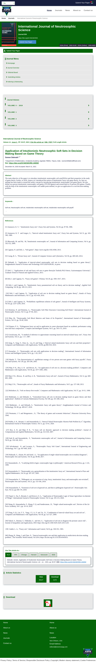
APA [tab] (15, 555)
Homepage (10, 63)
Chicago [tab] (24, 555)
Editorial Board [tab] (12, 72)
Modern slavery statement (69, 660)
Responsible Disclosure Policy (38, 660)
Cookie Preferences (88, 660)
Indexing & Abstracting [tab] (14, 82)
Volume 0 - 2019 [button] (15, 105)
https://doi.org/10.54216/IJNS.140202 (24, 163)
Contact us (88, 10)
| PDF (50, 142)
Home (49, 10)
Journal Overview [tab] (12, 68)
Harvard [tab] (33, 555)
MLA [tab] (8, 555)
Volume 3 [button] (12, 125)
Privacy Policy (5, 660)
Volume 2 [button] (12, 119)
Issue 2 (14, 142)
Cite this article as (36, 142)
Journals (58, 10)
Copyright (54, 660)
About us (77, 10)
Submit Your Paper (82, 3)
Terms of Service (18, 660)
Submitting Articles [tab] (13, 77)
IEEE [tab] (53, 555)
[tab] (48, 105)
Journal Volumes (13, 100)
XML (46, 142)
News (67, 10)
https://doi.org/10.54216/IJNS (28, 38)
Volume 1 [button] (12, 112)
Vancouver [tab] (44, 555)
